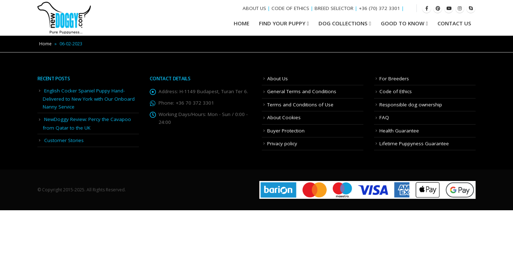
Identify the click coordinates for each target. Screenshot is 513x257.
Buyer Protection (286, 130)
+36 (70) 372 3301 (379, 8)
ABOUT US (254, 8)
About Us (277, 78)
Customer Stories (64, 140)
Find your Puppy (282, 23)
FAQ (384, 117)
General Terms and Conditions (301, 91)
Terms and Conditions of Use (300, 104)
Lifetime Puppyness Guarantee (414, 143)
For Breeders (394, 78)
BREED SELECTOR (334, 8)
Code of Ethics (395, 91)
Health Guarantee (399, 130)
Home (45, 44)
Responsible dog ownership (410, 104)
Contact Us (454, 23)
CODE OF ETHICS (290, 8)
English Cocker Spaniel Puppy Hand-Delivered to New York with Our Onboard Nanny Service (89, 98)
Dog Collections (342, 23)
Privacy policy (282, 143)
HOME (241, 23)
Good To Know (402, 23)
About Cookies (284, 117)
